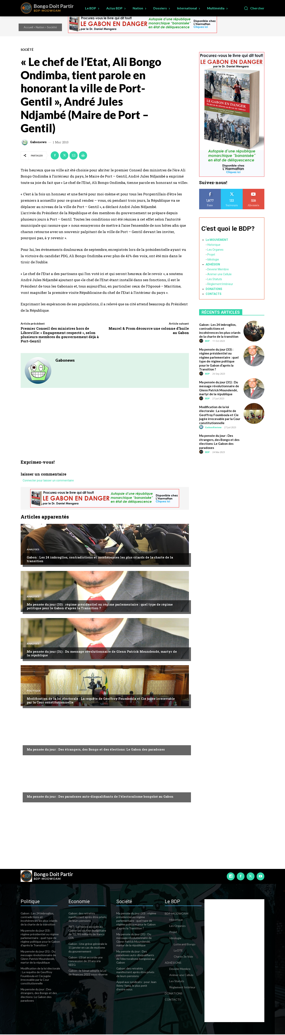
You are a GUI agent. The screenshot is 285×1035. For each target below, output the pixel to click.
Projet (211, 254)
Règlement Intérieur (220, 284)
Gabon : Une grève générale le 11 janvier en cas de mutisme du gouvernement (87, 948)
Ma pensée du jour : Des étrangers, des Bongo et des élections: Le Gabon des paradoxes (96, 750)
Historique (213, 244)
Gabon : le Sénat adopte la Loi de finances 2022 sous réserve (88, 973)
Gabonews (38, 142)
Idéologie (213, 259)
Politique (33, 691)
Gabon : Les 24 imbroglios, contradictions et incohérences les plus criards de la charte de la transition (100, 560)
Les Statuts (214, 279)
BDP (207, 340)
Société (52, 27)
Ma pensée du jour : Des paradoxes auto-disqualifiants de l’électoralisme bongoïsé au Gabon (100, 797)
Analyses (33, 549)
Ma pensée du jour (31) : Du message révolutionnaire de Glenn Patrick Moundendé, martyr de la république (102, 654)
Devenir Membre (218, 269)
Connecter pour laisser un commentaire (48, 481)
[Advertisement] (105, 428)
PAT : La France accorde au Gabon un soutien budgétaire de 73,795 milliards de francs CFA (87, 933)
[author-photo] (201, 341)
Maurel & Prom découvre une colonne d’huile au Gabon (149, 330)
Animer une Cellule (219, 274)
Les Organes (215, 249)
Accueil (28, 27)
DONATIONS (214, 289)
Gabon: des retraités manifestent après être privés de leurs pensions (87, 917)
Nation (40, 27)
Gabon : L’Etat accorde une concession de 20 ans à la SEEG (85, 961)
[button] (254, 8)
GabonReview (213, 427)
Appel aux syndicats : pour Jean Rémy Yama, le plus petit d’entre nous (136, 986)
